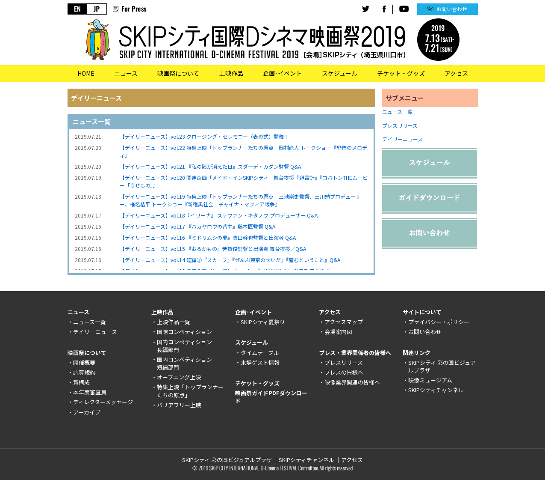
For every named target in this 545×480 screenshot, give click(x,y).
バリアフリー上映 (179, 405)
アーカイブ (86, 412)
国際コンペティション (184, 332)
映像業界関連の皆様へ (352, 382)
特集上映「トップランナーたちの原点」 (190, 391)
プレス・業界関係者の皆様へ (355, 353)
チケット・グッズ (401, 73)
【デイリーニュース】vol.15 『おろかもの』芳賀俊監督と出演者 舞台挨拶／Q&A (213, 248)
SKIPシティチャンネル (436, 390)
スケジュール (339, 73)
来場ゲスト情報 (260, 362)
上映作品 (231, 73)
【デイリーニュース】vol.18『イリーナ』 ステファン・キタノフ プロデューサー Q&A (219, 215)
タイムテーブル (260, 353)
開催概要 (84, 362)
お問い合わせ (451, 8)
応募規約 (84, 372)
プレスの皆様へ (343, 372)
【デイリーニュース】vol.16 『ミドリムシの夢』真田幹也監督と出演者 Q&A (208, 237)
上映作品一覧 (173, 322)
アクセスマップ (343, 322)
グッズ (271, 383)
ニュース (126, 73)
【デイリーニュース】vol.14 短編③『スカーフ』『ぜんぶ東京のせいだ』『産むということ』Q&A (230, 259)
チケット (246, 383)
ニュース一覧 (397, 111)
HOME (85, 73)
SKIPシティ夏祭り (263, 322)
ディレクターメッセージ (103, 402)
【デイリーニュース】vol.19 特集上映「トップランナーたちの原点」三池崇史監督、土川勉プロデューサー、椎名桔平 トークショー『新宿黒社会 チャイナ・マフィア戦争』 (240, 200)
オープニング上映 (179, 377)
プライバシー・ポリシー (438, 322)
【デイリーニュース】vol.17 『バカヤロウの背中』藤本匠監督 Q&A (197, 226)
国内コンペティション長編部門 (184, 346)
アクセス (456, 73)
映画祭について (178, 73)
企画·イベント (282, 73)
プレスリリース (400, 125)
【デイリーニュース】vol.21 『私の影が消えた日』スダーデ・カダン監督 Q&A (210, 166)
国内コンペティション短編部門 (184, 363)
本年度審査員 (89, 392)
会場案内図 (338, 332)
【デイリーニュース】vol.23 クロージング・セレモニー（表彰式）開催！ (204, 136)
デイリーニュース (402, 139)
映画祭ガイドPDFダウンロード (271, 397)
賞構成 (81, 382)
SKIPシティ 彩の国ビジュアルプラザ (442, 366)
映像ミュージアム (430, 380)
